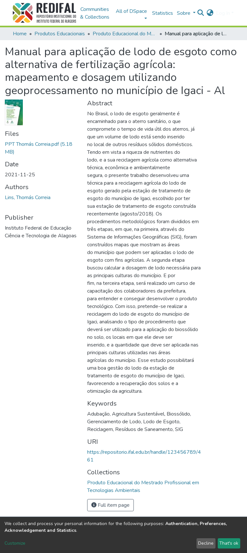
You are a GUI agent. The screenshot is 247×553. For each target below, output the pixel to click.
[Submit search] (201, 13)
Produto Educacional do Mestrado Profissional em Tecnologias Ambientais (125, 33)
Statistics (162, 13)
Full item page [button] (110, 505)
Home (20, 33)
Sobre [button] (184, 13)
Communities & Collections (94, 13)
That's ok (228, 543)
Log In (223, 13)
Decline (206, 543)
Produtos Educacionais (59, 33)
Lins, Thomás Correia (27, 197)
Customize (15, 543)
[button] (210, 13)
